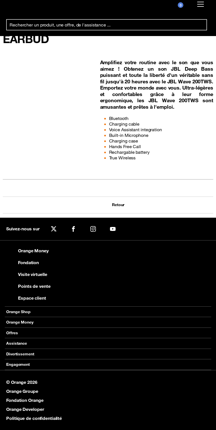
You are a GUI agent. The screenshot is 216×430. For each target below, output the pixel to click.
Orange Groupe (22, 391)
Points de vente (28, 286)
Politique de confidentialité (34, 418)
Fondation (22, 262)
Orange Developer (25, 409)
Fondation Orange (24, 400)
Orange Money (27, 251)
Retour (117, 204)
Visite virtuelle (26, 274)
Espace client (26, 298)
